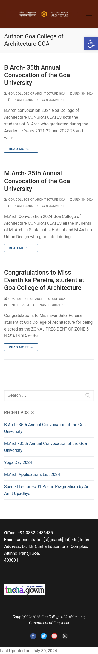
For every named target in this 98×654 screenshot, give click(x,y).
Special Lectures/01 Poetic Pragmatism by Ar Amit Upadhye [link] (46, 490)
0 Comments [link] (54, 100)
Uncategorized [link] (23, 100)
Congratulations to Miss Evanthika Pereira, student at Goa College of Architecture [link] (44, 280)
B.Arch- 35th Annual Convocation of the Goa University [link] (37, 75)
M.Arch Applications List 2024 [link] (32, 474)
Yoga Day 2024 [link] (18, 462)
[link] (91, 43)
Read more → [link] (21, 149)
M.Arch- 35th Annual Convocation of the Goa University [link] (37, 181)
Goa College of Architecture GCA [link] (34, 93)
